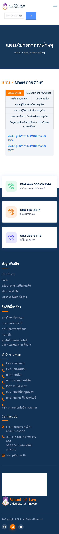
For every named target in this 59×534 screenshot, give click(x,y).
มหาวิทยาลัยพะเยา (13, 317)
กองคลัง (6, 334)
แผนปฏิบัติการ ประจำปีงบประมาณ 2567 (27, 148)
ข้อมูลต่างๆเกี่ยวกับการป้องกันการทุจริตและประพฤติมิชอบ (29, 124)
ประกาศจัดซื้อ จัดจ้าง (14, 297)
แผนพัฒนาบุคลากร (18, 98)
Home (17, 52)
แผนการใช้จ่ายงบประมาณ (38, 92)
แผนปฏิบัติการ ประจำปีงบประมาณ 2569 (27, 138)
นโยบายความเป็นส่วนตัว (16, 285)
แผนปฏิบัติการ (14, 92)
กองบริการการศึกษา (14, 329)
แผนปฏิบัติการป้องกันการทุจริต (29, 104)
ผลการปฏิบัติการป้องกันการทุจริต (29, 110)
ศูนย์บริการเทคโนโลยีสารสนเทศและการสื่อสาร (17, 342)
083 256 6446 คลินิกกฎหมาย (19, 447)
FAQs (5, 280)
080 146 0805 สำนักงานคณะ (21, 439)
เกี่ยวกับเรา (8, 274)
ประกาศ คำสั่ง (10, 291)
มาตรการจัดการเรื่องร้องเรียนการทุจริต (29, 116)
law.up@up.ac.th (16, 455)
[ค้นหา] (14, 15)
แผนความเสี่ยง (42, 98)
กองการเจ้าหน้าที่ (12, 323)
